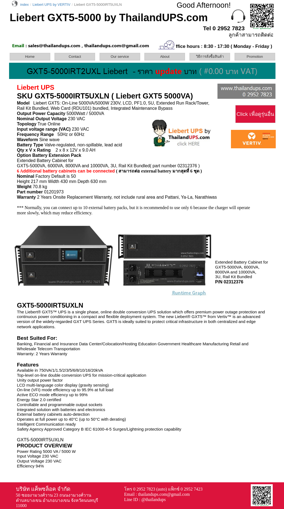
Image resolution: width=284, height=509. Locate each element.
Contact (75, 56)
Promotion (255, 56)
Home (30, 56)
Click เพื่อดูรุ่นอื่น (255, 114)
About (164, 56)
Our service (120, 56)
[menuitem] (32, 57)
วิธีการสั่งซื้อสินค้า (210, 56)
